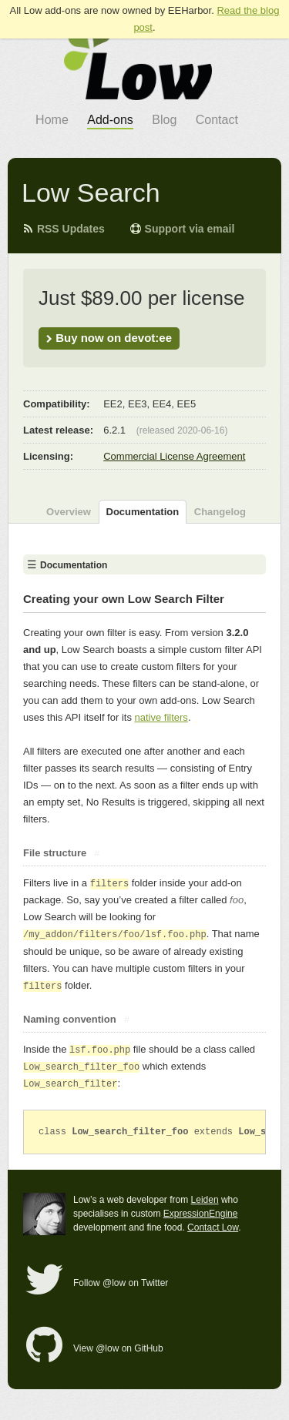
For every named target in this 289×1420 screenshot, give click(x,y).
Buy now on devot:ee (109, 337)
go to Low (137, 61)
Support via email (182, 229)
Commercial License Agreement (174, 456)
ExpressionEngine (200, 1213)
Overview (68, 511)
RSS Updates (63, 229)
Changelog (220, 511)
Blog (164, 119)
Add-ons (110, 119)
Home (52, 119)
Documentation (143, 511)
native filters (161, 717)
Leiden (205, 1199)
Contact (217, 119)
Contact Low (212, 1227)
